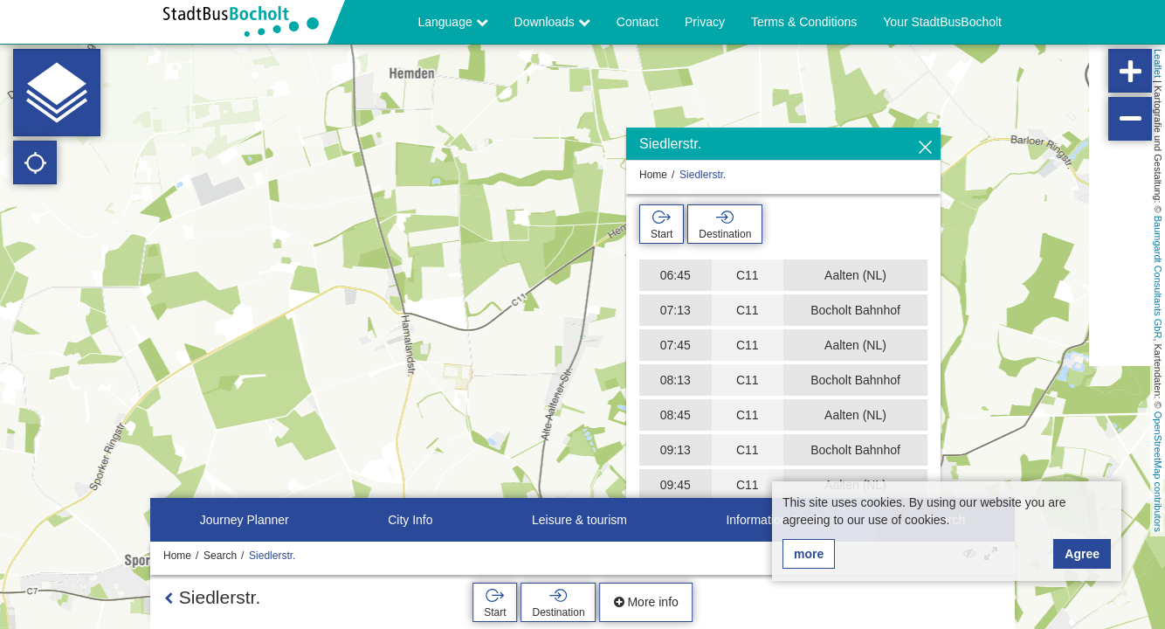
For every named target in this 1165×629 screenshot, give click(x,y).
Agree (1082, 554)
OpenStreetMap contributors (1158, 471)
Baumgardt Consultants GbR (1158, 277)
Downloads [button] (552, 22)
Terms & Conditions (804, 22)
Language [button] (452, 22)
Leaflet (1158, 63)
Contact (637, 22)
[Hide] (925, 148)
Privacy (705, 22)
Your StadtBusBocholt (942, 22)
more (809, 554)
